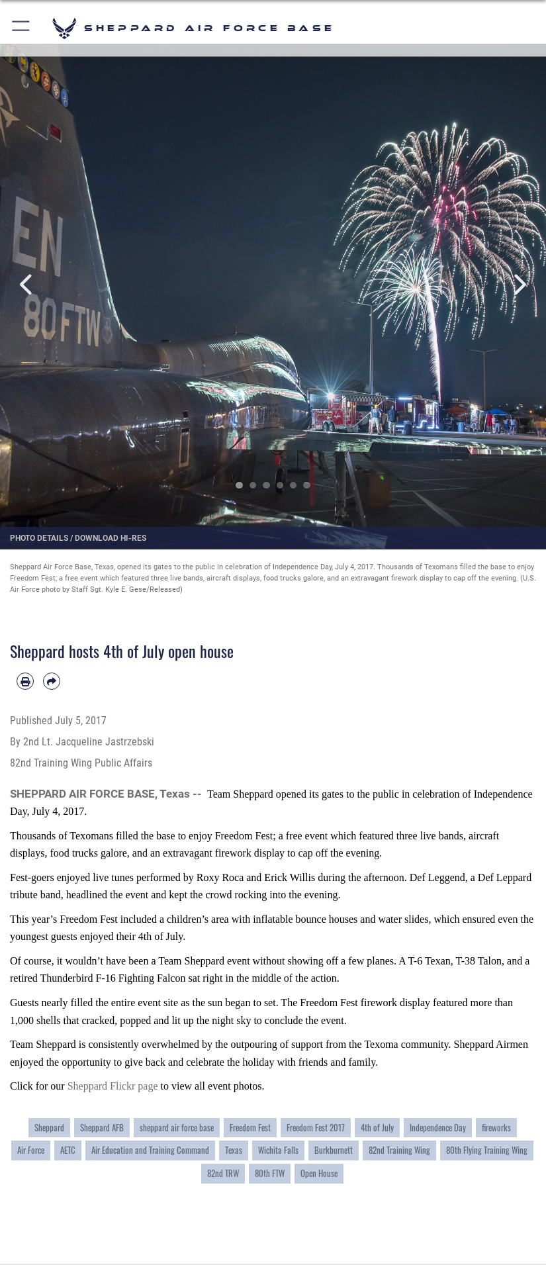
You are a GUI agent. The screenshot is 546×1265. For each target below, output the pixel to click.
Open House (319, 1173)
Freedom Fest (250, 1127)
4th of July (377, 1127)
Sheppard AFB (102, 1127)
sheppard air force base (177, 1127)
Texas (233, 1149)
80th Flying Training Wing (486, 1149)
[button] (21, 28)
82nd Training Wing (399, 1149)
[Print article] (25, 681)
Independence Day (438, 1127)
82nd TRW (223, 1173)
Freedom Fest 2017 (316, 1127)
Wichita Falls (278, 1149)
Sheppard (49, 1127)
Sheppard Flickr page (114, 1086)
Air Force (30, 1149)
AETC (67, 1149)
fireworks (496, 1127)
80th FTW (270, 1173)
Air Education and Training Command (150, 1149)
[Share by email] (51, 681)
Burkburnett (333, 1149)
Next (519, 285)
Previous (27, 285)
